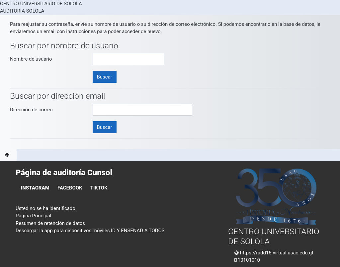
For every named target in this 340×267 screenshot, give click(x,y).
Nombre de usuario (31, 59)
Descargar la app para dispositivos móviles (63, 231)
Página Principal (33, 216)
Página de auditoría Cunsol (64, 172)
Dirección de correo (31, 110)
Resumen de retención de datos (50, 223)
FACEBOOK (69, 188)
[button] (8, 155)
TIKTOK (99, 188)
